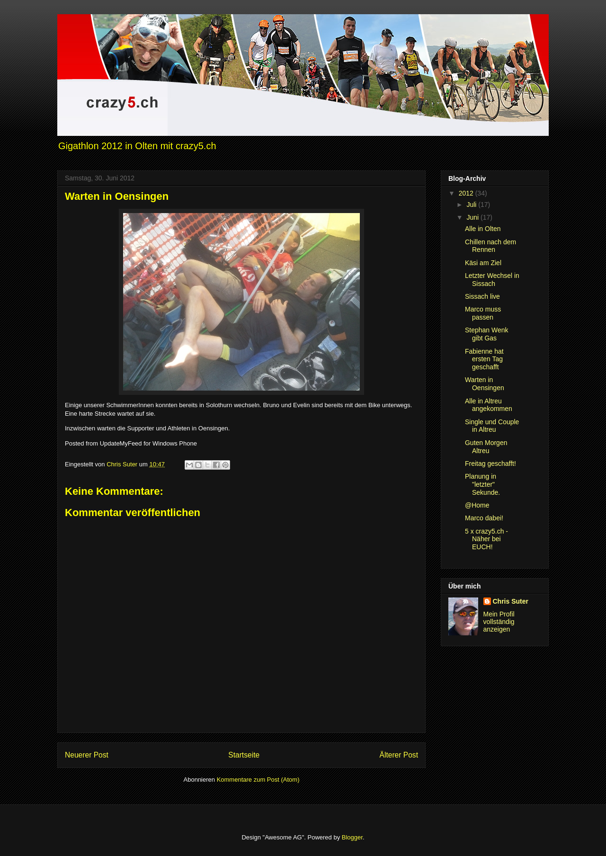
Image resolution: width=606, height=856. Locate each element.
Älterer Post (399, 755)
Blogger (352, 837)
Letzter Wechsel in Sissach (492, 279)
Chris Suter (510, 601)
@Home (477, 505)
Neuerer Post (86, 755)
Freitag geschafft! (490, 463)
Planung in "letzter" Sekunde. (482, 484)
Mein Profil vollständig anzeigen (499, 621)
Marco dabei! (484, 518)
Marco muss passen (483, 313)
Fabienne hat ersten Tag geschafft (484, 359)
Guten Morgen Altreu (486, 447)
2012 (467, 193)
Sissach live (482, 296)
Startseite (243, 755)
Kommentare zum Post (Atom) (258, 779)
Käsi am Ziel (483, 263)
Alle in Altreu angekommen (488, 405)
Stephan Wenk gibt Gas (486, 334)
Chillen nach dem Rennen (490, 246)
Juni (473, 217)
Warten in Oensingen (484, 384)
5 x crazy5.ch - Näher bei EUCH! (486, 539)
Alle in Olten (482, 228)
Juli (472, 204)
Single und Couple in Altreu (492, 426)
